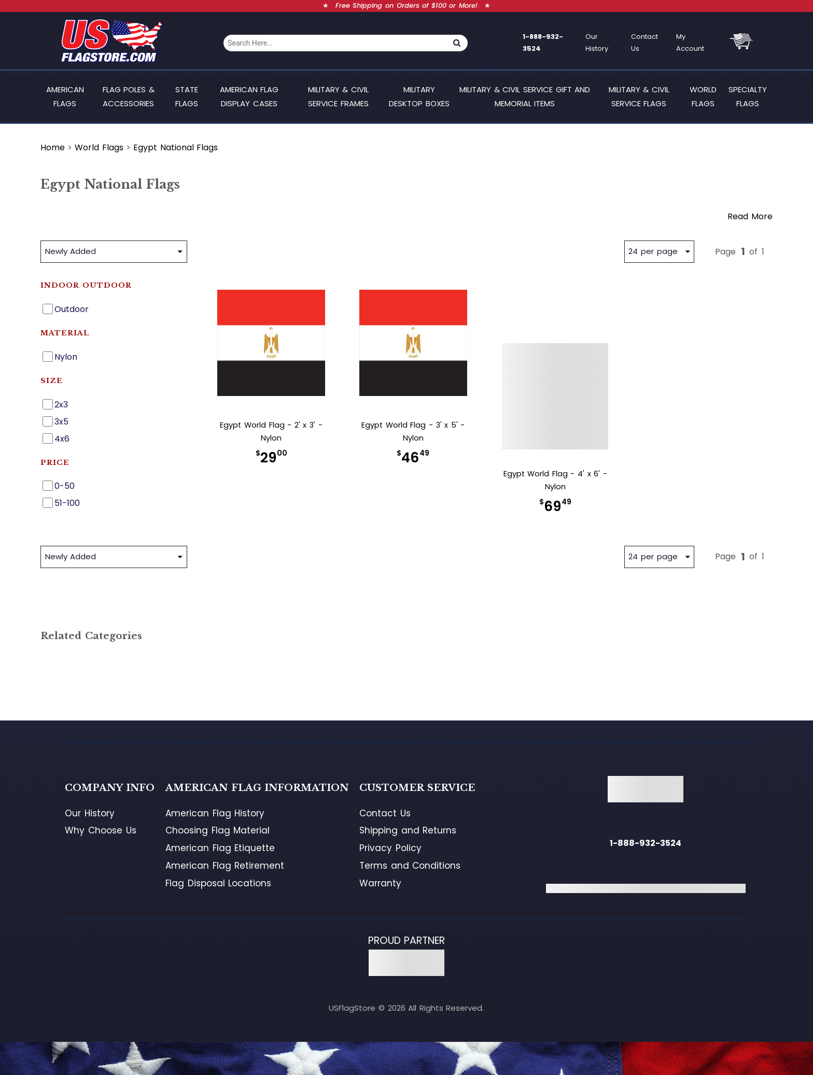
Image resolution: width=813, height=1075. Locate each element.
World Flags (703, 96)
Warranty (380, 883)
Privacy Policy (390, 848)
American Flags (65, 96)
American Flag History (214, 813)
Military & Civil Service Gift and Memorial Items (524, 96)
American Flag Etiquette (220, 848)
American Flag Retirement (224, 865)
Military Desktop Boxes (419, 96)
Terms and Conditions (409, 865)
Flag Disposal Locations (218, 883)
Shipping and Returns (407, 830)
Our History (596, 42)
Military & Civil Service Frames (338, 96)
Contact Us (644, 42)
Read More (750, 216)
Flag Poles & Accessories (129, 96)
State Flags (186, 96)
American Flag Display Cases (249, 96)
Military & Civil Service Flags (639, 96)
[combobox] (334, 43)
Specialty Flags (747, 96)
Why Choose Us (100, 830)
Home (52, 147)
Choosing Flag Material (217, 830)
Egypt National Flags (175, 147)
